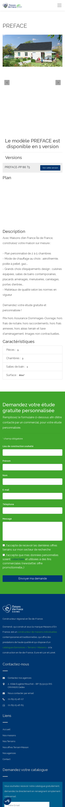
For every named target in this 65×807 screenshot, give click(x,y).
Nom (6, 428)
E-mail (7, 442)
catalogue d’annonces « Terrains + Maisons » (25, 600)
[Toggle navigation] (59, 5)
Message (8, 471)
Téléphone (9, 457)
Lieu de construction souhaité (19, 399)
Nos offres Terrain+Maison (16, 699)
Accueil (6, 682)
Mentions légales (32, 795)
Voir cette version (50, 168)
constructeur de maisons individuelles (37, 584)
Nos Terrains (9, 693)
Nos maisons (9, 688)
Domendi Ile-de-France (26, 790)
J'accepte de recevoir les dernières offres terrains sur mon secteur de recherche (30, 500)
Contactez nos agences (19, 630)
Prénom (7, 413)
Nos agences (9, 705)
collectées (17, 511)
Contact (6, 711)
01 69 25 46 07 (16, 651)
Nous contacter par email (21, 645)
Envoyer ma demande (32, 531)
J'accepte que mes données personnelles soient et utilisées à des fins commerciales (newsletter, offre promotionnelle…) (30, 514)
